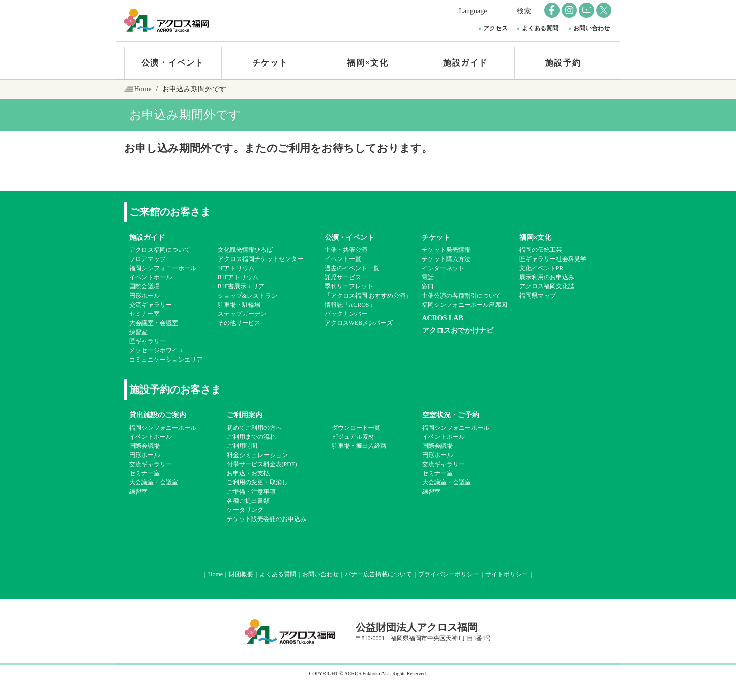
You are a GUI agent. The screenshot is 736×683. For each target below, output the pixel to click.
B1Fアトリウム (238, 277)
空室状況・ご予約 (450, 415)
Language (473, 11)
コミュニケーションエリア (165, 359)
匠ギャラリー (147, 341)
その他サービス (239, 323)
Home (143, 89)
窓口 (428, 286)
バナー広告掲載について (378, 574)
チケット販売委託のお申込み (266, 519)
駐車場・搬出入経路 (359, 445)
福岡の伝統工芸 (540, 249)
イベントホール (150, 277)
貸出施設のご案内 (157, 415)
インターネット (443, 268)
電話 (428, 277)
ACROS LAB (442, 318)
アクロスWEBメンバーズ (359, 323)
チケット (270, 62)
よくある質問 (540, 28)
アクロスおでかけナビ (457, 330)
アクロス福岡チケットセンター (260, 259)
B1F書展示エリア (241, 286)
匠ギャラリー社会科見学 (552, 259)
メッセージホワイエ (156, 350)
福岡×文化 (367, 62)
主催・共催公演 (346, 249)
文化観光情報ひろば (245, 249)
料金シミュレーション (257, 455)
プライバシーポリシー (448, 574)
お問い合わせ (591, 28)
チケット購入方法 (446, 259)
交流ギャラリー (150, 304)
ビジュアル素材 (353, 436)
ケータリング (245, 509)
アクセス (495, 28)
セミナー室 (144, 313)
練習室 (138, 332)
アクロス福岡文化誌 (546, 286)
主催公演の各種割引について (461, 295)
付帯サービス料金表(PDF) (262, 464)
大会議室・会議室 (153, 323)
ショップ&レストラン (247, 295)
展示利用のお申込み (546, 277)
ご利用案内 (244, 415)
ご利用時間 (242, 445)
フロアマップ (147, 259)
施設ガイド (465, 62)
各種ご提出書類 (248, 500)
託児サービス (343, 277)
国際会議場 (144, 286)
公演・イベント (172, 62)
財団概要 (241, 574)
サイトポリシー (506, 574)
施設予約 (563, 62)
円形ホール (144, 295)
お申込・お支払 (248, 473)
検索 (524, 11)
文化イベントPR (541, 268)
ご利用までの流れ (251, 436)
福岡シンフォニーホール (162, 268)
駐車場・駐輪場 (239, 304)
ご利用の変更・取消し (257, 482)
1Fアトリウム (236, 268)
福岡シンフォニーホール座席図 (464, 304)
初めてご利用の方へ (254, 427)
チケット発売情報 (446, 249)
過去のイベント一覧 (352, 268)
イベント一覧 (343, 259)
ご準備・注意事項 (251, 491)
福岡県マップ (537, 295)
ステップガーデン (242, 313)
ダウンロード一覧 (356, 427)
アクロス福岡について (159, 249)
